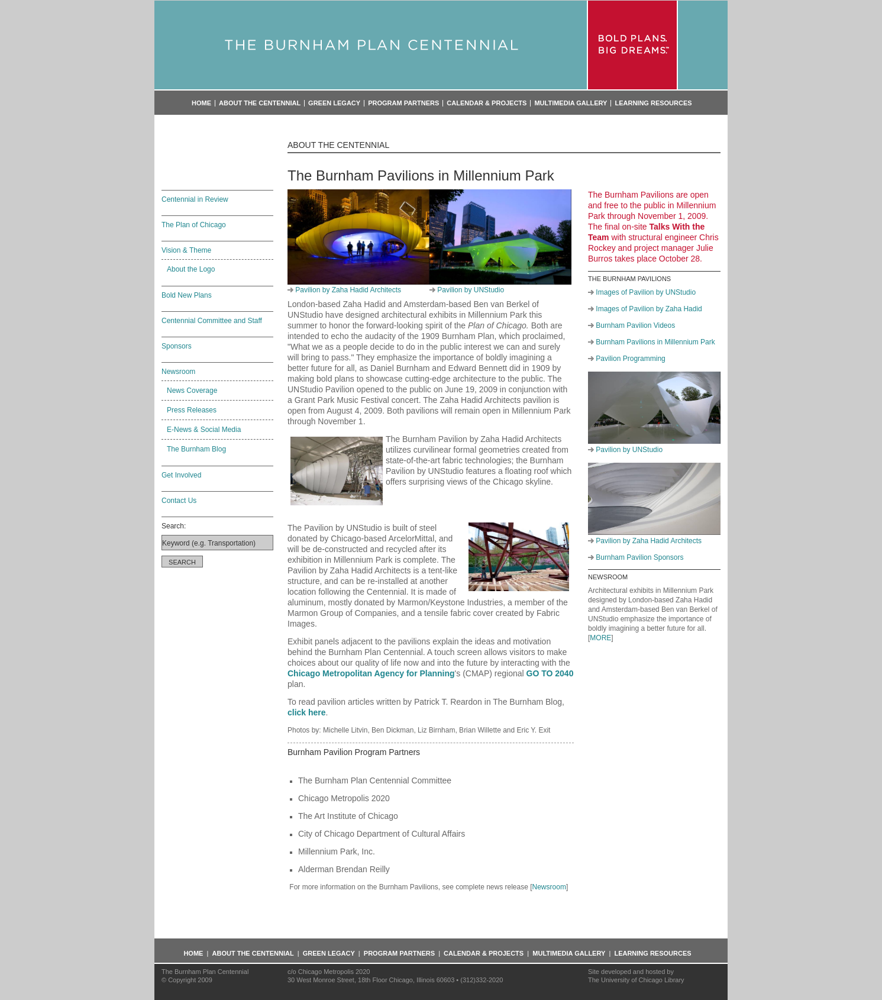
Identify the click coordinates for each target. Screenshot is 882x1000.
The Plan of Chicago (193, 225)
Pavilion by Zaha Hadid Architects (348, 290)
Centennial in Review (194, 199)
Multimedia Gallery (570, 103)
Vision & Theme (186, 250)
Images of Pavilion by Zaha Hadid (649, 309)
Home (201, 103)
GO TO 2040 (550, 673)
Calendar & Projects (486, 103)
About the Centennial (260, 103)
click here (306, 712)
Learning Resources (653, 103)
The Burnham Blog (196, 449)
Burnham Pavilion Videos (635, 325)
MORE (600, 638)
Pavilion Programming (630, 358)
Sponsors (176, 346)
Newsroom (178, 371)
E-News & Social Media (204, 429)
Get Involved (181, 475)
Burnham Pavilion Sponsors (639, 557)
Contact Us (178, 500)
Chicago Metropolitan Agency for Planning (371, 673)
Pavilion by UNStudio (470, 290)
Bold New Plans (186, 295)
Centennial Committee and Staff (211, 321)
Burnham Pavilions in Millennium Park (655, 342)
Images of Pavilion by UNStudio (646, 292)
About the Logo (191, 269)
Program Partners (403, 103)
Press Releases (192, 410)
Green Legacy (334, 103)
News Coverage (192, 390)
